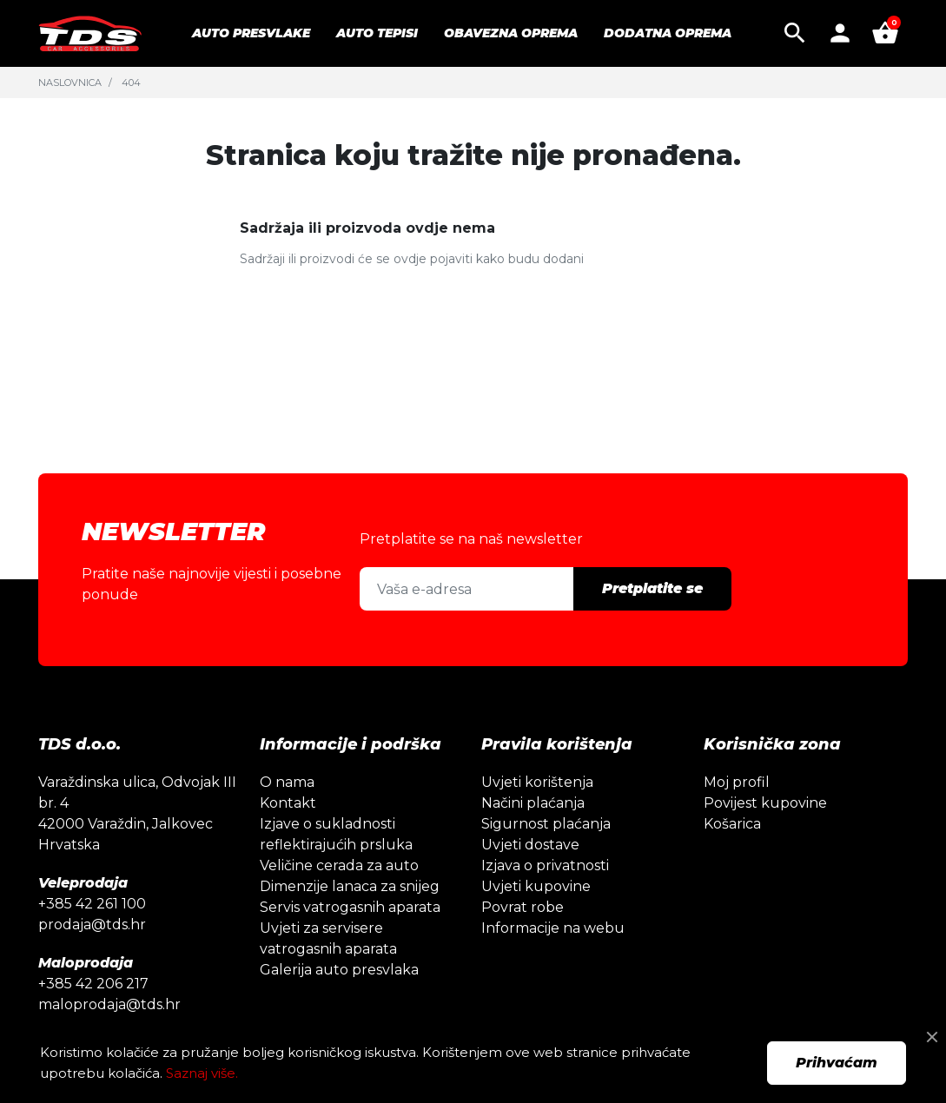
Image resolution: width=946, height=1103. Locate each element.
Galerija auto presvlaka (339, 969)
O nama (287, 782)
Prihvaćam (836, 1062)
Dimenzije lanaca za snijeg (350, 886)
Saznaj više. (202, 1073)
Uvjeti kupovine (536, 886)
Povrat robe (522, 907)
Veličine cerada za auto (339, 865)
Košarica (732, 824)
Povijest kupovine (765, 803)
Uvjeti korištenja (537, 782)
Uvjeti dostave (530, 844)
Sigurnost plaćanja (546, 824)
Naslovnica (70, 82)
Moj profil (737, 782)
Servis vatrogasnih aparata (350, 907)
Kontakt (288, 803)
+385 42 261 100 (92, 903)
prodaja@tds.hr (92, 924)
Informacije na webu (553, 928)
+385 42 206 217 (93, 983)
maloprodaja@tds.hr (109, 1004)
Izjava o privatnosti (545, 865)
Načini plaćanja (533, 803)
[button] (794, 33)
